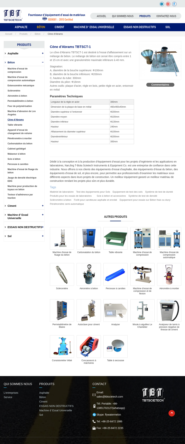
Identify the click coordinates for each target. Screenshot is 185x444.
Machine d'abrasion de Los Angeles (22, 113)
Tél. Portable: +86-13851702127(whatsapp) (110, 405)
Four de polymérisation (20, 106)
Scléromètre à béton (60, 199)
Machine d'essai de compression (142, 253)
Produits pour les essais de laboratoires (71, 195)
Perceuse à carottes (115, 288)
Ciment (12, 205)
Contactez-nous (166, 16)
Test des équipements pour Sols (93, 191)
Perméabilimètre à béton (20, 101)
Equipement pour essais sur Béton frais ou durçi (145, 199)
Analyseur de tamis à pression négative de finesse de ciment (169, 327)
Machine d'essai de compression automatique (169, 255)
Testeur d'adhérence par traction (20, 196)
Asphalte (13, 53)
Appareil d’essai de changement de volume (20, 132)
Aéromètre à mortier (169, 288)
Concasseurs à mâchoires (88, 361)
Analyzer (115, 324)
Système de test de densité (142, 195)
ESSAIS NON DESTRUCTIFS (140, 27)
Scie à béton (14, 159)
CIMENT (59, 27)
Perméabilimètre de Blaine (62, 325)
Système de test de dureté (159, 191)
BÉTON (41, 27)
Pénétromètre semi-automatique (67, 204)
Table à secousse (115, 360)
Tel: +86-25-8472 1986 (109, 421)
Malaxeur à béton (16, 154)
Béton (37, 34)
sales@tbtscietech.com (109, 396)
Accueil (101, 16)
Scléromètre (62, 288)
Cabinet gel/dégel (17, 148)
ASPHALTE (21, 27)
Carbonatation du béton (88, 252)
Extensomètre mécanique (21, 85)
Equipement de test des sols (127, 191)
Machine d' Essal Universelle (94, 27)
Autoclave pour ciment (89, 324)
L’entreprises (11, 392)
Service (8, 397)
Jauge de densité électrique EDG (22, 179)
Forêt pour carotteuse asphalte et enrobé (95, 199)
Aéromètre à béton (89, 288)
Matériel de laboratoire (62, 191)
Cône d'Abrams (16, 119)
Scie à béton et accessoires (111, 195)
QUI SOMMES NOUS (122, 16)
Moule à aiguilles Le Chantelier (142, 325)
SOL (167, 27)
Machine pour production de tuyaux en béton (22, 188)
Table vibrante (115, 252)
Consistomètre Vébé (62, 360)
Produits (145, 16)
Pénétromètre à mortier (20, 138)
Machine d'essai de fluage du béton (62, 253)
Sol (10, 236)
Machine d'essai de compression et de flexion (142, 291)
